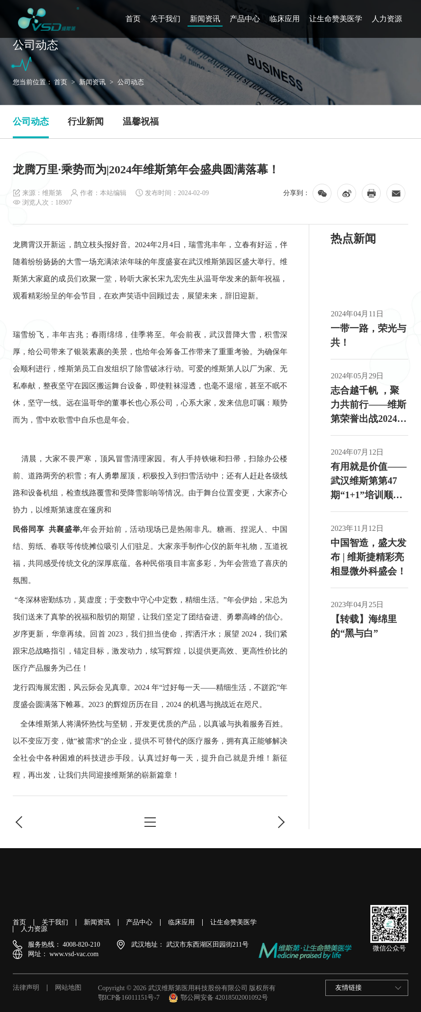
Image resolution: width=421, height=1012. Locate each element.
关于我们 (165, 19)
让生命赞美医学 (335, 19)
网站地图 (68, 988)
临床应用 (284, 19)
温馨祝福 (141, 121)
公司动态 (130, 82)
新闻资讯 (205, 19)
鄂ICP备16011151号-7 (129, 997)
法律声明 (26, 988)
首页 (133, 19)
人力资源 (387, 19)
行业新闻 (86, 121)
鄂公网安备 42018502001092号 (219, 997)
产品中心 (245, 19)
